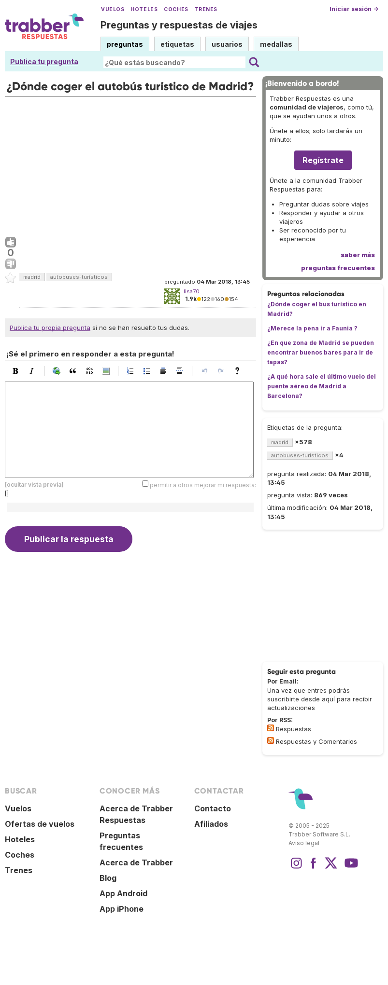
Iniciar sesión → (354, 9)
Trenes (206, 9)
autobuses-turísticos (79, 277)
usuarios (227, 44)
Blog (108, 878)
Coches (176, 9)
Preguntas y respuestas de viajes (179, 25)
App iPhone (122, 909)
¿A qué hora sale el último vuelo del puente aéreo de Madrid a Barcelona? (321, 386)
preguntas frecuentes (338, 268)
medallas (276, 44)
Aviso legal (303, 843)
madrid (32, 277)
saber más (358, 255)
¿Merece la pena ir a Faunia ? (312, 328)
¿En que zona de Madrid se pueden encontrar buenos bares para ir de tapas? (320, 352)
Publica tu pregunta (44, 61)
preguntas (125, 44)
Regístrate (323, 160)
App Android (123, 893)
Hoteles (144, 9)
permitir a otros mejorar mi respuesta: (203, 484)
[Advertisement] (130, 164)
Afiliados (211, 824)
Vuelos (112, 9)
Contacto (212, 808)
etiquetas (177, 44)
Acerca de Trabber (136, 862)
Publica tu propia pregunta (50, 327)
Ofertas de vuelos (39, 824)
